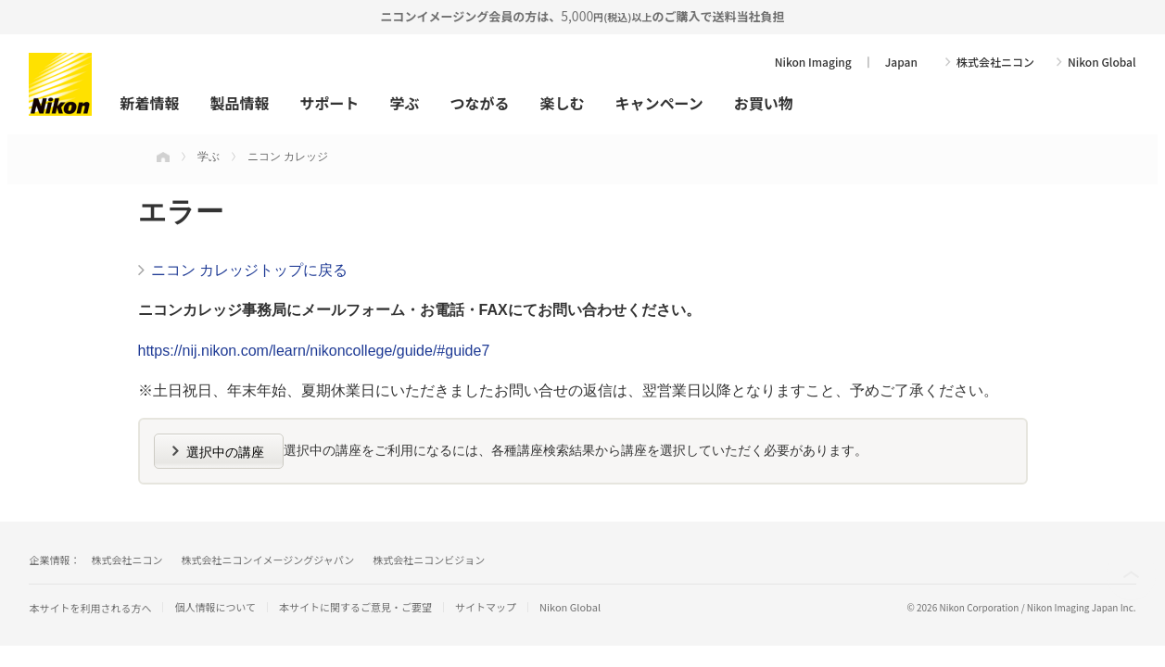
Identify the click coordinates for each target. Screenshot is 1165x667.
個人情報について (215, 607)
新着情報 (149, 103)
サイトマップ (485, 607)
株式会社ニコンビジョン (429, 559)
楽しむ (562, 103)
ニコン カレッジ (287, 156)
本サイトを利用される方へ (90, 607)
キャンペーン (659, 103)
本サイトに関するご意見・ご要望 (355, 607)
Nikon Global (1102, 62)
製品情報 (239, 103)
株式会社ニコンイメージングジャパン (267, 559)
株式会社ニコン (995, 62)
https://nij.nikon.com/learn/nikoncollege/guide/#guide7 (314, 351)
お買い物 (763, 103)
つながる (479, 103)
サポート (329, 103)
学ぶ (404, 103)
